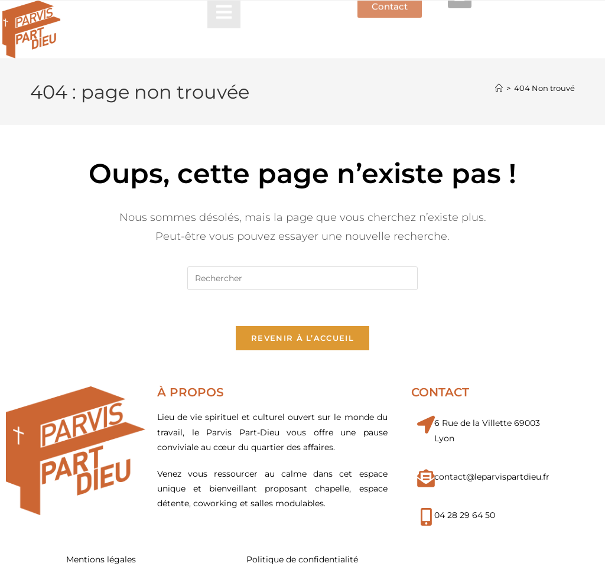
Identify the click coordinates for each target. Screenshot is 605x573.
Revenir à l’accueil (302, 338)
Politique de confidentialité (302, 559)
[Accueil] (499, 88)
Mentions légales (101, 559)
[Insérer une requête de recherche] (302, 278)
